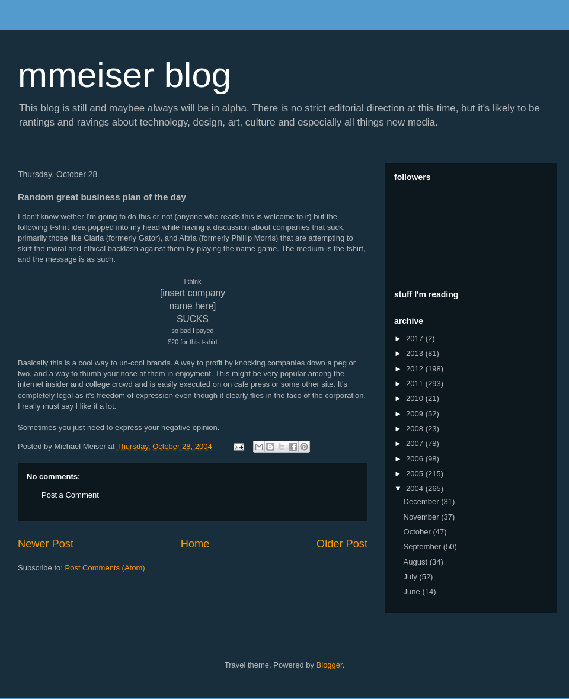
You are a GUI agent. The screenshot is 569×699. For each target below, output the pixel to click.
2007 (416, 443)
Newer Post (45, 544)
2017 (416, 338)
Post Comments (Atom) (105, 567)
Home (195, 544)
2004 (416, 488)
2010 (416, 398)
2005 (416, 473)
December (423, 501)
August (417, 561)
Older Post (342, 544)
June (413, 591)
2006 (416, 458)
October (418, 531)
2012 (416, 368)
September (423, 546)
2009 (416, 413)
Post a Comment (70, 494)
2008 (416, 428)
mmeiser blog (124, 75)
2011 (416, 383)
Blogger (330, 664)
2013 (416, 353)
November (423, 516)
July (412, 576)
